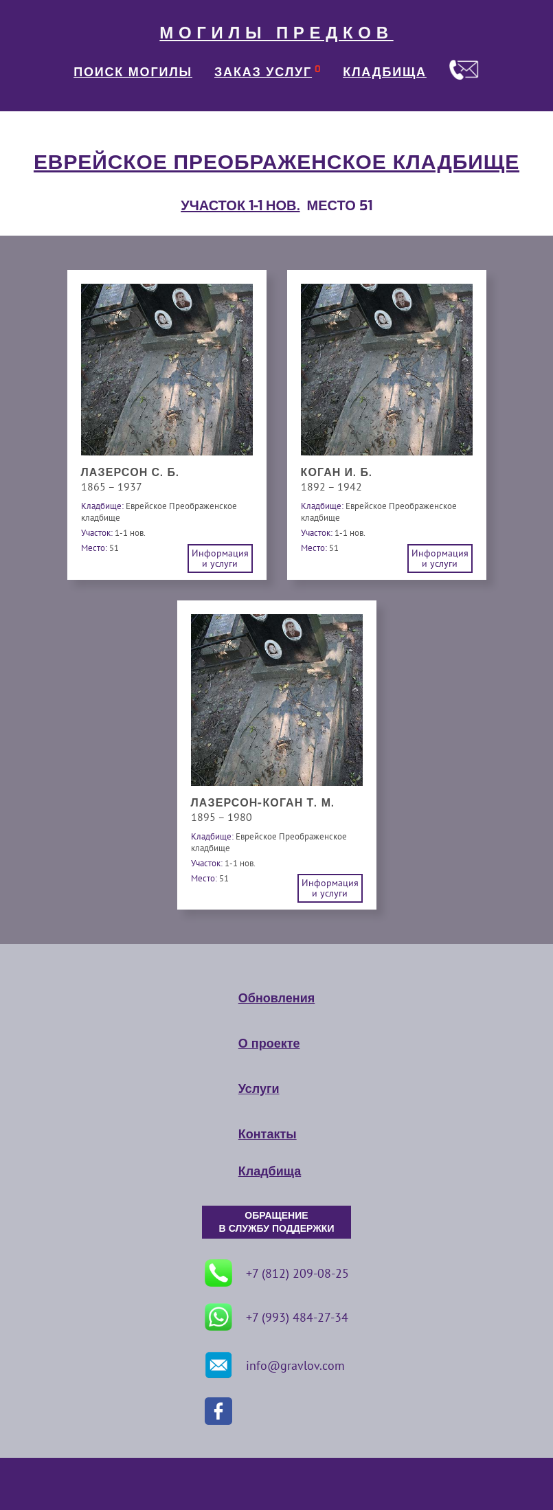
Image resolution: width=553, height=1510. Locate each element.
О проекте (269, 1043)
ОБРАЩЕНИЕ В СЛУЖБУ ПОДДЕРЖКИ (277, 1222)
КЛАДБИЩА (385, 72)
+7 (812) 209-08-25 (277, 1273)
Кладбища (269, 1171)
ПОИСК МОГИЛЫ (133, 72)
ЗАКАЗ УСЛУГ (263, 72)
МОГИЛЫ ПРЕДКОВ (276, 33)
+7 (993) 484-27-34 (276, 1317)
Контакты (267, 1134)
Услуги (259, 1089)
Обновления (276, 998)
